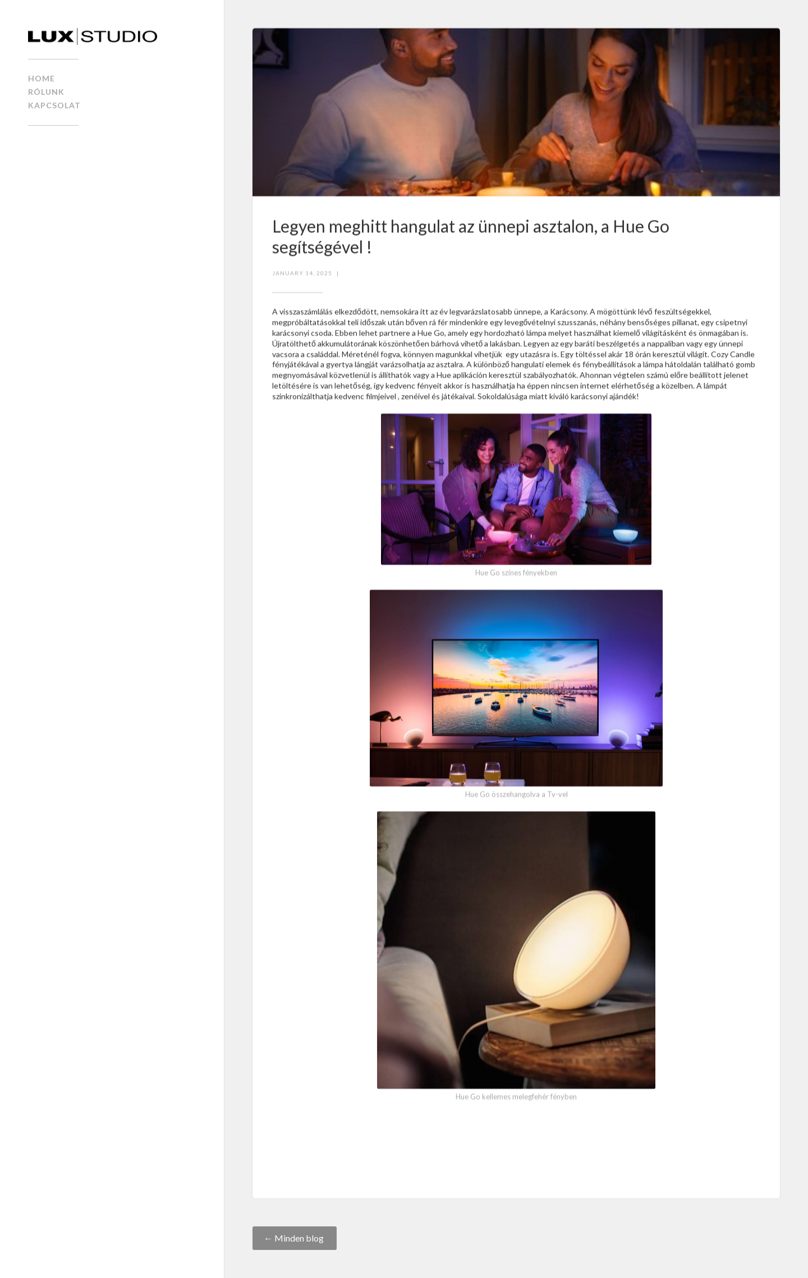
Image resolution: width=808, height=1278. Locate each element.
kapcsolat (54, 105)
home (41, 78)
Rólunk (46, 91)
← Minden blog (294, 1238)
